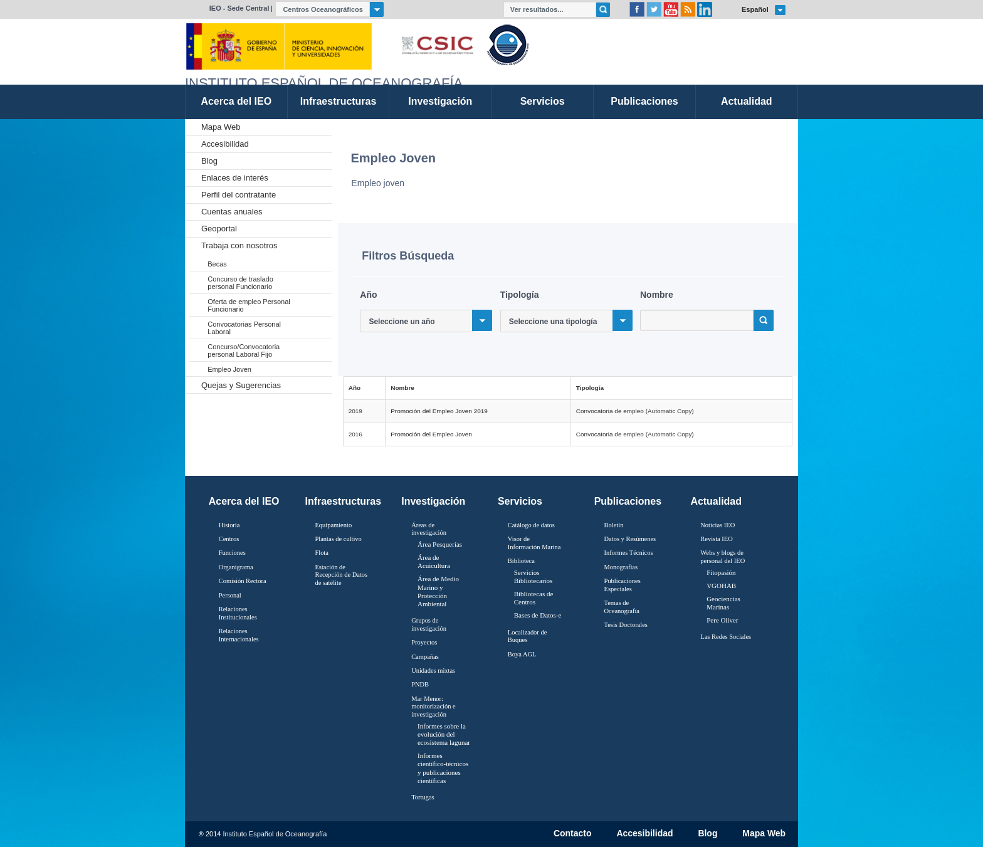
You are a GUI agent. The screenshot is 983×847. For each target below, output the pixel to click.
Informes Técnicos (628, 552)
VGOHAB (721, 585)
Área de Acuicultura (434, 561)
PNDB (420, 684)
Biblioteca (521, 560)
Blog (209, 161)
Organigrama (236, 567)
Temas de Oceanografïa (621, 606)
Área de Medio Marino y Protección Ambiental (438, 591)
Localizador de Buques (527, 636)
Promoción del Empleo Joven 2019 (439, 411)
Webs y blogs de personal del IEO (722, 556)
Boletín (614, 525)
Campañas (425, 656)
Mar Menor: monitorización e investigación (433, 706)
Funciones (232, 552)
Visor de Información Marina (534, 542)
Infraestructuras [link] (338, 101)
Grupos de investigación (428, 624)
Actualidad (716, 501)
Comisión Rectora (242, 580)
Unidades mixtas (433, 670)
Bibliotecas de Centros (534, 598)
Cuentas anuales (232, 211)
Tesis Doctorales (626, 624)
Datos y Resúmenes (630, 538)
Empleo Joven (229, 369)
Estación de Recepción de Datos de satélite (341, 575)
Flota (322, 552)
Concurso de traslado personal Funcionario (240, 282)
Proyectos (424, 642)
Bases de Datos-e (538, 615)
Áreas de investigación (428, 529)
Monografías (621, 567)
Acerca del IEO (244, 501)
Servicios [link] (542, 101)
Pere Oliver (722, 620)
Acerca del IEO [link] (236, 101)
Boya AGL (522, 654)
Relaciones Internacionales (239, 635)
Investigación (433, 501)
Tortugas (422, 797)
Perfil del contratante (238, 194)
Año (368, 295)
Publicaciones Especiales (622, 584)
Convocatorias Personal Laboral (244, 327)
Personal (230, 595)
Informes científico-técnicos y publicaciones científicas (443, 768)
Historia (229, 525)
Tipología (519, 295)
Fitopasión (721, 572)
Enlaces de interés (234, 177)
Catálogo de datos (531, 525)
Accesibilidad (225, 144)
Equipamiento (333, 525)
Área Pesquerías (440, 544)
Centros (229, 538)
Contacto (573, 833)
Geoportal (219, 228)
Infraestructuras (343, 501)
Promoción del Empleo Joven (431, 434)
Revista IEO (716, 538)
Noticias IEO (717, 525)
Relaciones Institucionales (238, 613)
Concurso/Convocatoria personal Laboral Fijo (244, 350)
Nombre (656, 295)
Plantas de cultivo (338, 538)
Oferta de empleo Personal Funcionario (249, 305)
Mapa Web (221, 127)
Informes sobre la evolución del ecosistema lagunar (444, 734)
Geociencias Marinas (723, 603)
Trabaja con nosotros (239, 245)
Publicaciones (627, 501)
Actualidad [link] (746, 101)
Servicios (520, 501)
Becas (217, 264)
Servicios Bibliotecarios (533, 576)
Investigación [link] (440, 101)
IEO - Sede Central (239, 8)
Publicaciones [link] (644, 101)
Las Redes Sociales (725, 636)
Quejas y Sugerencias (241, 385)
